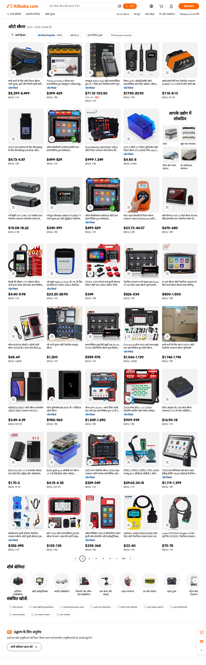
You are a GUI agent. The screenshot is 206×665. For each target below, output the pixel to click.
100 (123, 558)
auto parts (16, 607)
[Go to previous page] (75, 558)
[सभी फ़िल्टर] (18, 35)
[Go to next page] (130, 558)
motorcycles (17, 614)
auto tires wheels (127, 607)
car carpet (63, 614)
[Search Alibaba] (82, 6)
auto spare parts (153, 607)
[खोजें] (130, 6)
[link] (201, 632)
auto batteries (178, 607)
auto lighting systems (41, 607)
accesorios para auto (72, 607)
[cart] (161, 6)
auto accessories (100, 607)
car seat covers (40, 614)
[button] (119, 6)
